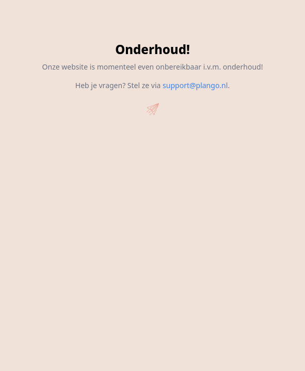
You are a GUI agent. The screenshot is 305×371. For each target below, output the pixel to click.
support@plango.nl (195, 85)
